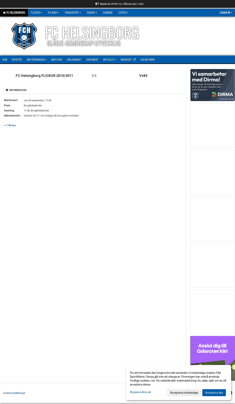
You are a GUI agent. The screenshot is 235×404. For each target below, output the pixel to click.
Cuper (123, 12)
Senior (92, 12)
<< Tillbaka (10, 125)
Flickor (36, 12)
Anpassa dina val (140, 392)
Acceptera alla (214, 392)
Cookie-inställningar (14, 393)
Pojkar (53, 12)
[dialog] (178, 382)
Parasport (73, 12)
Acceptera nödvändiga (184, 392)
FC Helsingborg (14, 12)
